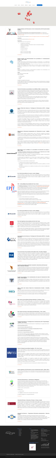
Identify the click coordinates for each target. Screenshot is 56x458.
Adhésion (26, 5)
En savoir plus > (20, 54)
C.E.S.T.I (20, 456)
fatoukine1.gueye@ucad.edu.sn (44, 440)
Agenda (30, 5)
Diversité (22, 5)
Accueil (16, 5)
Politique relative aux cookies (19, 454)
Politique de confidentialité (10, 454)
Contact (33, 5)
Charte (19, 5)
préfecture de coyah (31, 39)
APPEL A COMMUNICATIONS (34, 432)
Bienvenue (20, 429)
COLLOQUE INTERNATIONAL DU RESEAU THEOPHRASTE (34, 430)
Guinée (41, 33)
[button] (26, 18)
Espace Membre (39, 5)
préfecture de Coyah (21, 34)
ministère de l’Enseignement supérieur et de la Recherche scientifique (38, 36)
